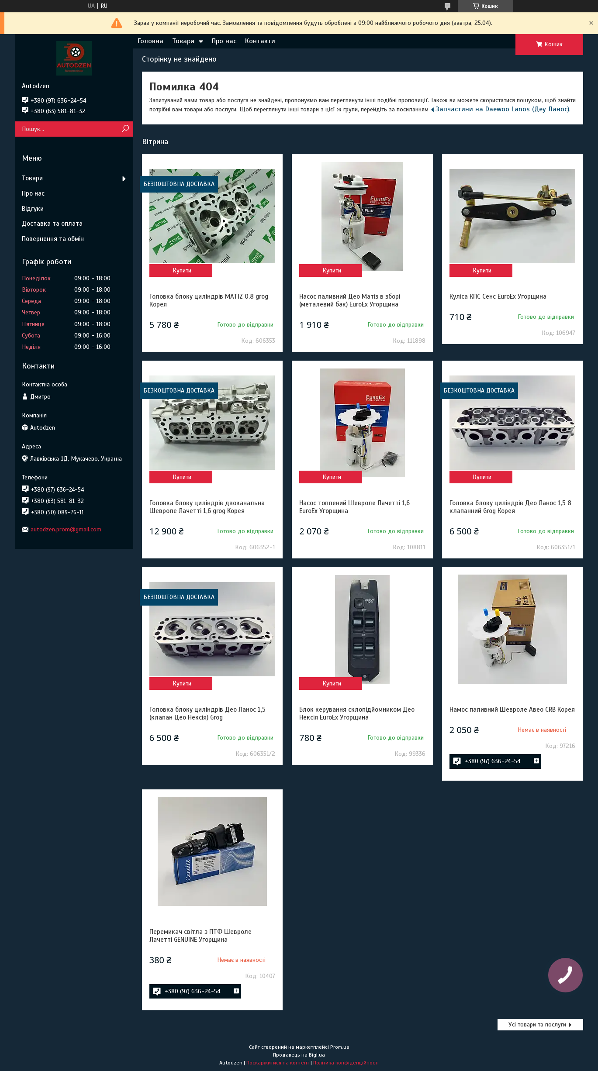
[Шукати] (125, 129)
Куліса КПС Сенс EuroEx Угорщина (497, 296)
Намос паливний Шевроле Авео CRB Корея (512, 709)
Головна (150, 41)
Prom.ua (339, 1047)
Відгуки (33, 209)
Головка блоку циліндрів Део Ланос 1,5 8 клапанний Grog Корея (510, 507)
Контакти (260, 41)
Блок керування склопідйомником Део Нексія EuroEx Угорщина (357, 713)
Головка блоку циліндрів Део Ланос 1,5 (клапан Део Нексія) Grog (207, 713)
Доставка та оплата (52, 223)
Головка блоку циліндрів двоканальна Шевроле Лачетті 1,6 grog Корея (207, 507)
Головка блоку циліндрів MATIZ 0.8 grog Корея (208, 300)
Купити (182, 270)
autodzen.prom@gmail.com (66, 529)
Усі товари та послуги (537, 1024)
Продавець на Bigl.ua (299, 1055)
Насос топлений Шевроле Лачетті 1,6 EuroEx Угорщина (354, 507)
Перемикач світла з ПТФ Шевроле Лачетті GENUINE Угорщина (200, 936)
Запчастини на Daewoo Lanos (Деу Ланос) (502, 109)
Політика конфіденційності (346, 1063)
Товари (183, 41)
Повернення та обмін (53, 239)
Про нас (224, 41)
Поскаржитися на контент (277, 1063)
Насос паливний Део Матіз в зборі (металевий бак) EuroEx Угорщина (349, 300)
